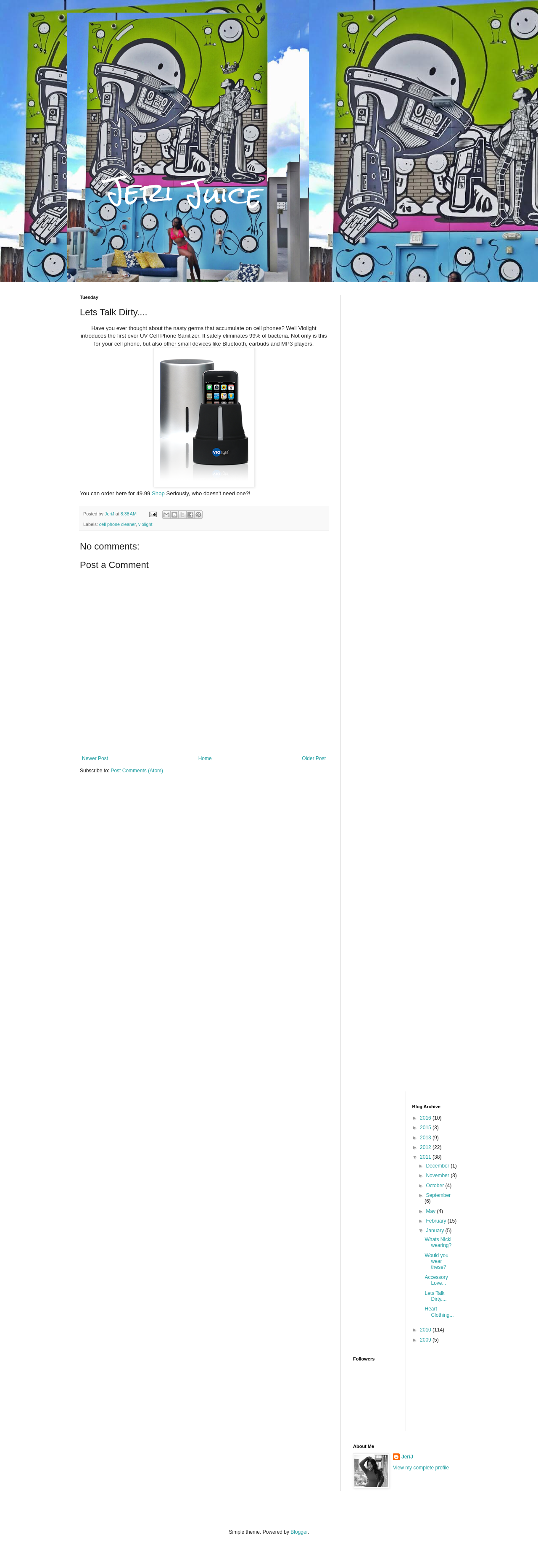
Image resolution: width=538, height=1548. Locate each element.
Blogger (299, 1532)
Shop (158, 493)
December (438, 1166)
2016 (426, 1118)
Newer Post (95, 758)
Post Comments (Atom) (137, 771)
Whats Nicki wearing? (438, 1242)
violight (145, 524)
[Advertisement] (405, 421)
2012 (426, 1147)
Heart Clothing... (439, 1312)
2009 (426, 1340)
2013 (426, 1138)
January (435, 1231)
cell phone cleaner (117, 524)
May (431, 1211)
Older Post (314, 758)
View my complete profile (421, 1468)
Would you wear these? (436, 1261)
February (436, 1221)
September (438, 1195)
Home (205, 758)
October (435, 1186)
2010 (426, 1330)
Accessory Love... (436, 1280)
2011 (426, 1157)
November (438, 1175)
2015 (426, 1128)
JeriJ (407, 1457)
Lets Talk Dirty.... (435, 1296)
